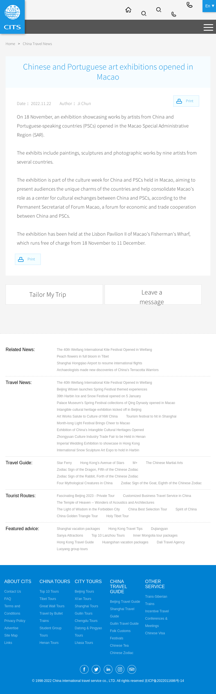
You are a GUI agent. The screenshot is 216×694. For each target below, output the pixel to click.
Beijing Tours (84, 591)
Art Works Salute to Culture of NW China (87, 416)
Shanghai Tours (86, 606)
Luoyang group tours (72, 548)
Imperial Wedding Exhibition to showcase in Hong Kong (98, 443)
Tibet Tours (48, 598)
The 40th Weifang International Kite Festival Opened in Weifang (104, 349)
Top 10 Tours (49, 591)
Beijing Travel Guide (125, 601)
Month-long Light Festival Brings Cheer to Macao (93, 423)
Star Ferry (64, 462)
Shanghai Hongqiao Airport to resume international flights (99, 363)
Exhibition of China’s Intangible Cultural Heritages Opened (100, 429)
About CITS (17, 581)
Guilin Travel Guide (124, 623)
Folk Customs (120, 630)
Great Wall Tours (52, 606)
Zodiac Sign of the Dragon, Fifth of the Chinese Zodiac (97, 469)
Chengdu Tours (86, 620)
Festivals (116, 638)
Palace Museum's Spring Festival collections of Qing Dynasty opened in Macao (116, 402)
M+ (135, 462)
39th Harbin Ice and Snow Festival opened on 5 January (99, 396)
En (207, 5)
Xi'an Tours (83, 598)
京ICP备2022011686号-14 (164, 680)
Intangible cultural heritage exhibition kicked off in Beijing (99, 409)
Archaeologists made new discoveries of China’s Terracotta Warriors (108, 369)
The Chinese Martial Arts (164, 462)
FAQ (7, 598)
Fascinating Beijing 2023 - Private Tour (85, 495)
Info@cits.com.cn (175, 9)
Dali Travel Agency (171, 542)
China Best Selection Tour (147, 509)
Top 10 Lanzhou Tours (108, 535)
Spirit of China (186, 509)
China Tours (55, 581)
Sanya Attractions (70, 535)
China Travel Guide (118, 586)
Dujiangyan (159, 528)
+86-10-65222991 (190, 9)
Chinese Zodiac (121, 652)
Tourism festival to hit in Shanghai (151, 416)
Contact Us (12, 591)
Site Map (10, 635)
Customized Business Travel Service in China (157, 495)
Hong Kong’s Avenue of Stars (102, 462)
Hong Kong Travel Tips (125, 528)
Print (33, 258)
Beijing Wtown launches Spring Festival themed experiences (102, 389)
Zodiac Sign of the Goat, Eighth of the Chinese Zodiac (161, 483)
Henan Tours (49, 642)
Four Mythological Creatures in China (84, 483)
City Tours (88, 581)
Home (10, 43)
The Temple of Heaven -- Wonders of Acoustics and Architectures (105, 502)
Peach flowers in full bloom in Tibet (83, 356)
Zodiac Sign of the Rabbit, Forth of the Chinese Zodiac (97, 476)
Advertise (11, 628)
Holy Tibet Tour (117, 515)
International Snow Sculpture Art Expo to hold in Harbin (98, 450)
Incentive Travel (157, 611)
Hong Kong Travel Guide (75, 542)
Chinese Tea (119, 645)
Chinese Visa (155, 633)
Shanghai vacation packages (78, 528)
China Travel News (37, 43)
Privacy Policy (14, 620)
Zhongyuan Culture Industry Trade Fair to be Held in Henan (101, 436)
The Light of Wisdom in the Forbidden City (88, 509)
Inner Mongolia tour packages (155, 535)
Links (8, 642)
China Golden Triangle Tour (77, 515)
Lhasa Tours (84, 642)
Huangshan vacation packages (125, 542)
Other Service (155, 583)
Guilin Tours (84, 613)
